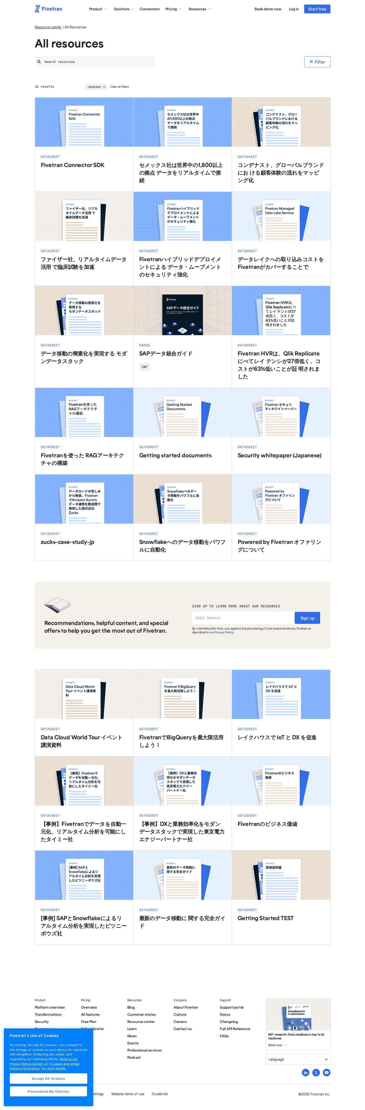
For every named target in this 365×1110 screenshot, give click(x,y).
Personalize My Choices (48, 1091)
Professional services (144, 1050)
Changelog (229, 1021)
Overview (89, 1007)
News (132, 1036)
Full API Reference (235, 1029)
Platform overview (50, 1007)
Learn (132, 1029)
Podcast (134, 1057)
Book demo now (268, 9)
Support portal (231, 1007)
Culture (180, 1014)
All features (90, 1014)
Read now (275, 1045)
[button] (98, 8)
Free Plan (88, 1021)
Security (42, 1021)
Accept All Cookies (48, 1078)
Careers (180, 1021)
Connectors (149, 9)
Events (133, 1043)
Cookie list (160, 1094)
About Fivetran (186, 1007)
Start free (317, 8)
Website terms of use (127, 1094)
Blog (131, 1007)
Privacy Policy (223, 632)
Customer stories (141, 1014)
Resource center (48, 27)
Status (225, 1014)
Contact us (183, 1029)
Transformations (48, 1014)
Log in (294, 9)
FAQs (224, 1036)
